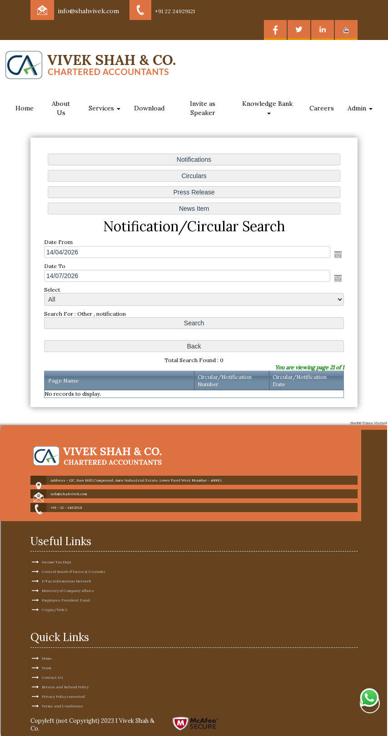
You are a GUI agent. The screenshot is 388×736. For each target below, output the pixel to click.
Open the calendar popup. (338, 254)
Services (104, 108)
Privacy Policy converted (63, 680)
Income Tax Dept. (57, 546)
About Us (61, 108)
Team (46, 651)
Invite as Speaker (202, 108)
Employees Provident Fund (66, 584)
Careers (321, 108)
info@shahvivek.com (88, 11)
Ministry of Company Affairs (68, 574)
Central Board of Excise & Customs (73, 555)
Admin (360, 108)
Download (149, 108)
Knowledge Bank (268, 106)
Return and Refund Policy (65, 670)
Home (24, 108)
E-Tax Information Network (66, 565)
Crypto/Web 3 (54, 594)
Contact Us (52, 661)
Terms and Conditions (62, 689)
